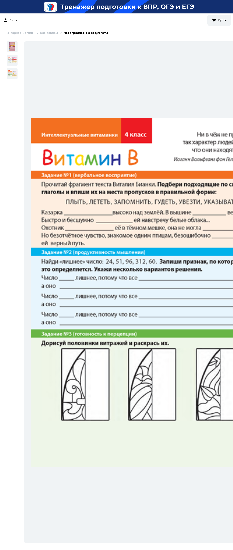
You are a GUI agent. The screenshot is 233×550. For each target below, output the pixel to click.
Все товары (49, 33)
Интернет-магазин (21, 33)
